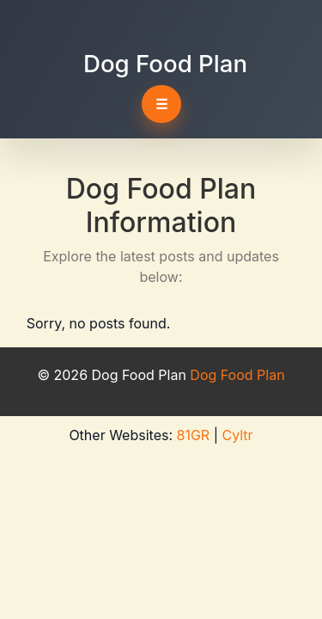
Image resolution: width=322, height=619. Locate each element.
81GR (193, 435)
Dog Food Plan (165, 63)
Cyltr (237, 435)
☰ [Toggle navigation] (161, 104)
